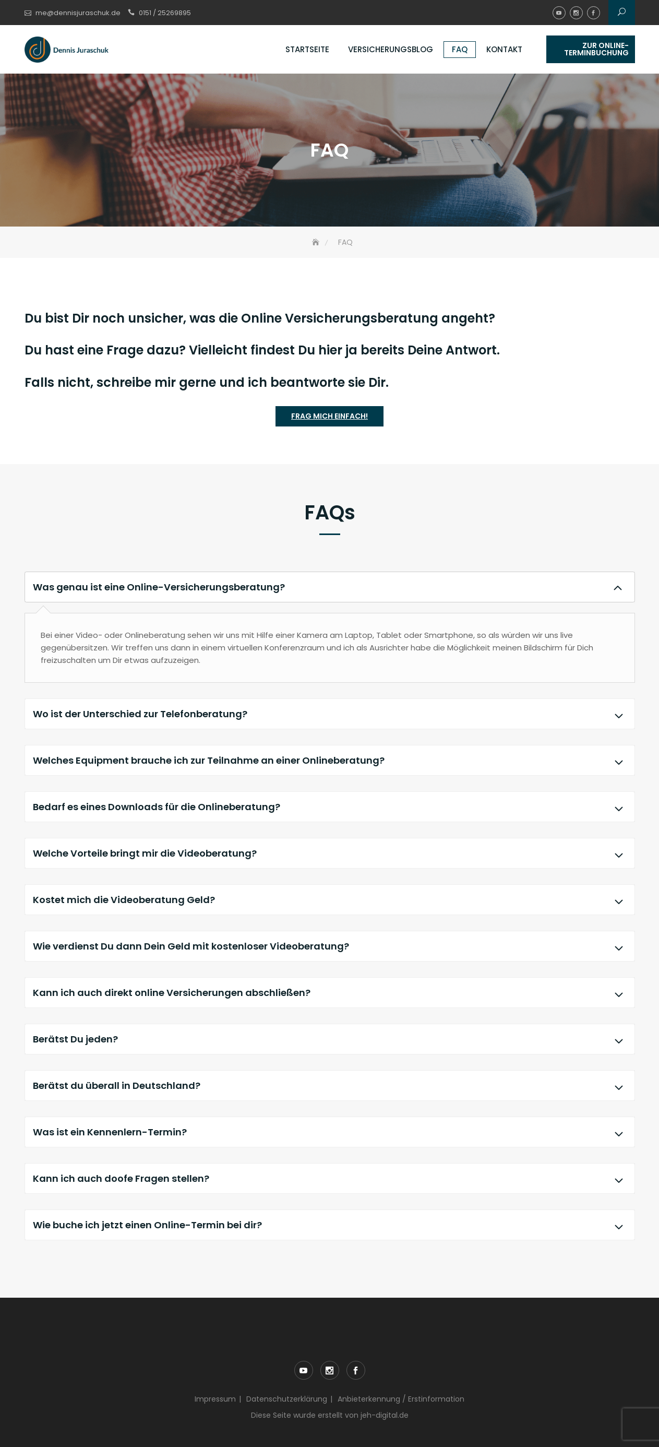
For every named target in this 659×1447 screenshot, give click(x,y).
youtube (559, 12)
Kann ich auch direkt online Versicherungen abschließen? (330, 992)
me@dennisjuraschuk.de (78, 13)
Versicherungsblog (390, 49)
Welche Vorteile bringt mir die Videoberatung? (330, 853)
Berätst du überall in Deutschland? (330, 1085)
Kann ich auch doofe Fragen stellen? (330, 1178)
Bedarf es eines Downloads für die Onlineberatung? (330, 806)
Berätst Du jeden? (330, 1039)
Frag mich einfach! (329, 416)
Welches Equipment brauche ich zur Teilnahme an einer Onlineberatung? (330, 760)
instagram (576, 12)
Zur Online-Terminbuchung (596, 49)
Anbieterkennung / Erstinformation (401, 1399)
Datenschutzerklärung (286, 1399)
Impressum (215, 1399)
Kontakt (504, 49)
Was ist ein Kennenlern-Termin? (330, 1131)
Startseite (307, 49)
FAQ (460, 49)
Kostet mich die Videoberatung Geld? (330, 899)
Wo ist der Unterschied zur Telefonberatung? (330, 713)
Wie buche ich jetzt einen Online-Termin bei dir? (330, 1224)
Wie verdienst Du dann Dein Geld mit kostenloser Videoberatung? (330, 946)
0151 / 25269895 (165, 13)
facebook (593, 12)
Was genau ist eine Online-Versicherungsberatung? (330, 587)
